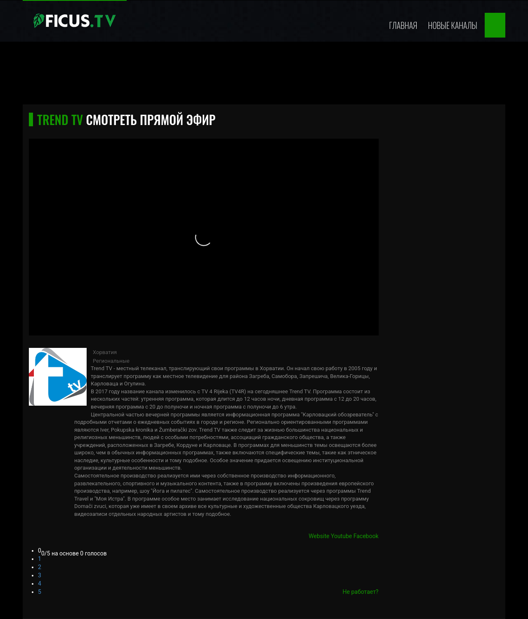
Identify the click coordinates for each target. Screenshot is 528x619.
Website (319, 536)
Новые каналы (452, 25)
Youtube (341, 536)
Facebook (366, 536)
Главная (403, 25)
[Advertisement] (264, 75)
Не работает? (361, 591)
